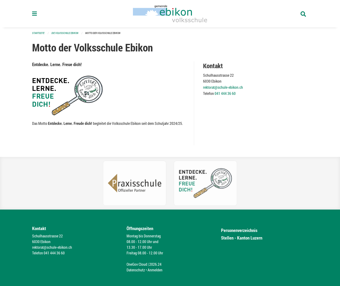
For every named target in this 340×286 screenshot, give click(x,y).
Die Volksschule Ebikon (64, 33)
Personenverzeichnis (239, 230)
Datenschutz (136, 269)
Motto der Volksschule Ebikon (102, 33)
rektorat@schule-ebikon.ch (223, 87)
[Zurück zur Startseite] (170, 13)
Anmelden (155, 269)
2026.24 (155, 264)
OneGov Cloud (137, 264)
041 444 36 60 (225, 93)
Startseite (38, 33)
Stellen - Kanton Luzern (241, 238)
